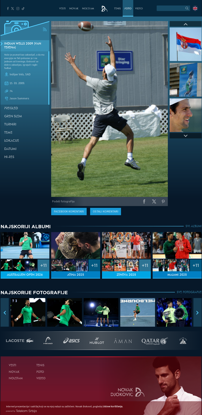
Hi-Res (9, 157)
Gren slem (13, 116)
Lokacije (11, 141)
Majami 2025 (177, 274)
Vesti (62, 8)
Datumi (10, 149)
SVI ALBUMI (194, 226)
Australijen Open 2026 (25, 274)
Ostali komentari (105, 211)
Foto (127, 8)
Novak (73, 8)
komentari (69, 211)
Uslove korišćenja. (113, 406)
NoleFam (88, 8)
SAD (28, 74)
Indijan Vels (17, 74)
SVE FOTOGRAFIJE (189, 292)
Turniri (10, 124)
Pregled (11, 108)
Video (139, 8)
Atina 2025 (75, 274)
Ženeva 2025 (126, 274)
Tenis (117, 8)
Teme (8, 133)
